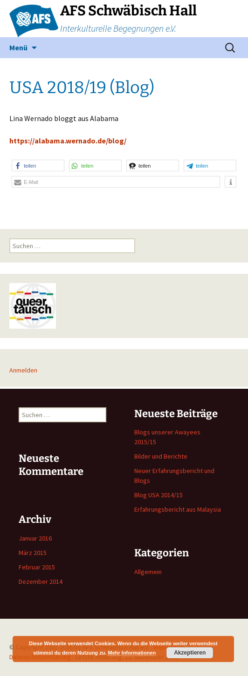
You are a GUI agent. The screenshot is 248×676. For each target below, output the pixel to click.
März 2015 (33, 552)
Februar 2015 (37, 567)
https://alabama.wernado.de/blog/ (67, 140)
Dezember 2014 (40, 581)
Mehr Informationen (132, 653)
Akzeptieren (190, 652)
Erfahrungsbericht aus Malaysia (177, 509)
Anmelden (23, 370)
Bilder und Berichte (160, 456)
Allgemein (148, 572)
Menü (18, 47)
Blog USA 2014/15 (158, 495)
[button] (38, 165)
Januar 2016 (35, 538)
